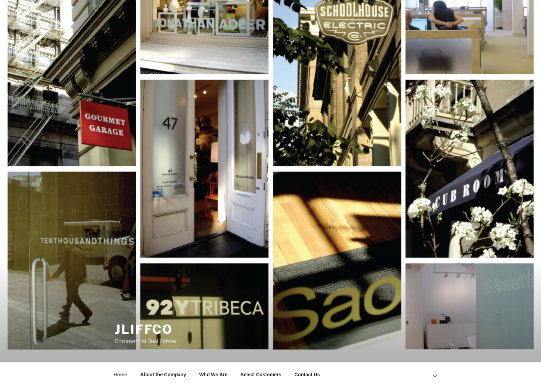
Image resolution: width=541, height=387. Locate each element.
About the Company (163, 374)
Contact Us (307, 374)
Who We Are (213, 374)
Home (120, 374)
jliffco (144, 329)
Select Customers (260, 374)
